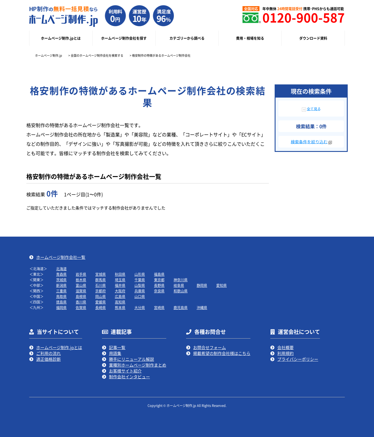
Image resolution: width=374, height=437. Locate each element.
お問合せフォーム (209, 347)
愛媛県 (100, 301)
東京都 (159, 279)
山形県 (139, 274)
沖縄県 (202, 307)
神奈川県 (181, 279)
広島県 (120, 296)
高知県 (120, 301)
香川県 (81, 301)
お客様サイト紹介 (125, 371)
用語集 (115, 353)
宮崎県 (159, 307)
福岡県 (61, 307)
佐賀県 (81, 307)
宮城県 (100, 274)
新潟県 (61, 285)
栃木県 (81, 279)
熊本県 (120, 307)
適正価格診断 (48, 359)
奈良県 (159, 290)
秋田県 (120, 274)
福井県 (120, 285)
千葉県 (139, 279)
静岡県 (202, 285)
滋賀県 (81, 290)
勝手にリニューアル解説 (131, 359)
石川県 (100, 285)
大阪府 (120, 290)
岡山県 (100, 296)
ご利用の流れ (48, 353)
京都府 (100, 290)
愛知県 (221, 285)
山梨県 (139, 285)
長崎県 (100, 307)
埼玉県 (120, 279)
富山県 (81, 285)
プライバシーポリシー (297, 359)
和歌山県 (181, 290)
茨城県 (61, 279)
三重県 (61, 290)
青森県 (61, 274)
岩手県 (81, 274)
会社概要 (285, 347)
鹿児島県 (181, 307)
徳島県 (61, 301)
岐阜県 (179, 285)
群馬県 (100, 279)
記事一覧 (117, 347)
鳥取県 (61, 296)
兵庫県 (139, 290)
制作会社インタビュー (129, 376)
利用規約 (285, 353)
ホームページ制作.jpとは (59, 347)
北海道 (61, 268)
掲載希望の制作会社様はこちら (221, 353)
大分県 (139, 307)
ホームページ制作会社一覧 (60, 257)
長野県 (159, 285)
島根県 (81, 296)
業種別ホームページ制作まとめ (137, 365)
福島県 (159, 274)
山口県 (139, 296)
